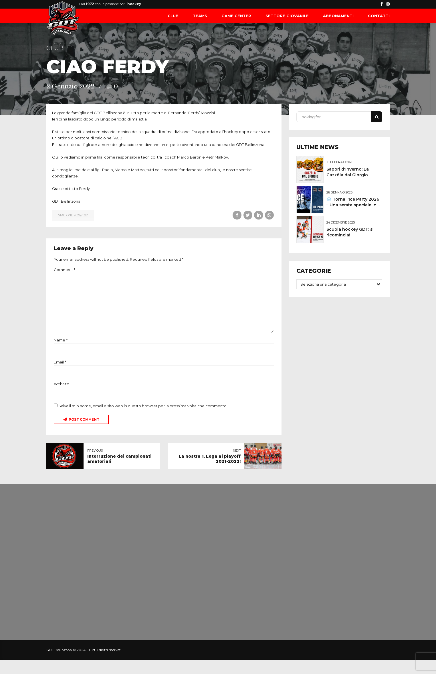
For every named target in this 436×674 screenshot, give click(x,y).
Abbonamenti (338, 15)
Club (173, 15)
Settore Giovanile (287, 15)
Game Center (236, 15)
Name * (61, 340)
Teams (200, 15)
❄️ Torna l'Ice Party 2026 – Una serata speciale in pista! (352, 205)
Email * (60, 362)
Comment (64, 269)
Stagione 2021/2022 (73, 215)
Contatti (379, 15)
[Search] (376, 116)
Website (61, 384)
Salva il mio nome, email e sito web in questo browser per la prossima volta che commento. (142, 406)
